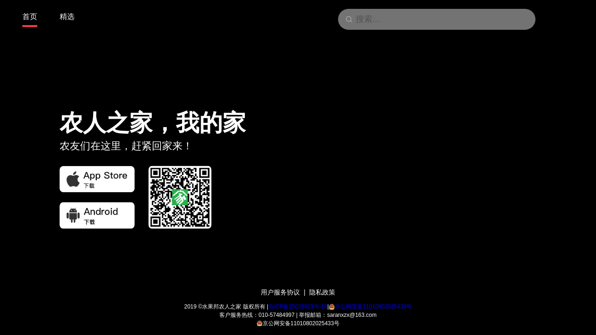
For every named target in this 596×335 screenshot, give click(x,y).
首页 (29, 16)
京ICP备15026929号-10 (297, 306)
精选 (67, 16)
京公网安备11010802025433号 (373, 306)
